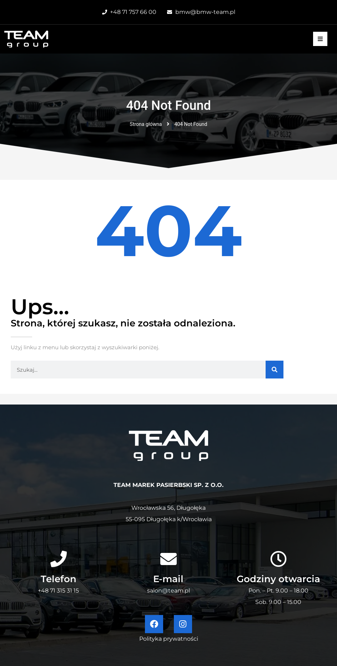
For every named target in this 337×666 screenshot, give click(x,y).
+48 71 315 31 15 (58, 590)
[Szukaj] (274, 369)
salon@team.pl (168, 590)
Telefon (58, 579)
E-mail (168, 579)
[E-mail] (168, 559)
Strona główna (146, 124)
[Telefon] (58, 559)
